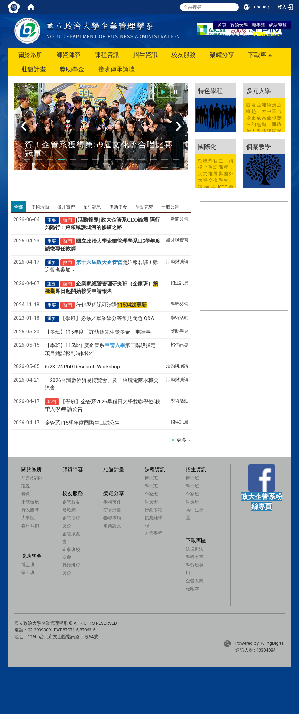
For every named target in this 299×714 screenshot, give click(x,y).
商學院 (258, 25)
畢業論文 (102, 535)
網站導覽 (278, 25)
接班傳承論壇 (116, 69)
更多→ (184, 440)
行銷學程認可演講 (111, 305)
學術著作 (102, 511)
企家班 (151, 494)
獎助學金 (72, 69)
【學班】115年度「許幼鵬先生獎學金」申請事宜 (100, 332)
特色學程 (210, 90)
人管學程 (153, 533)
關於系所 (30, 54)
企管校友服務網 (233, 34)
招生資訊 (145, 54)
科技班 (151, 502)
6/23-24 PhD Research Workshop (82, 367)
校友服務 (183, 54)
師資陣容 (68, 54)
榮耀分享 (222, 54)
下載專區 (260, 54)
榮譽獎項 (102, 527)
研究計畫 (102, 519)
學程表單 (189, 560)
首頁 (221, 25)
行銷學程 (153, 510)
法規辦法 (189, 552)
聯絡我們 (30, 525)
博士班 (151, 478)
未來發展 (30, 502)
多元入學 (258, 90)
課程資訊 (107, 54)
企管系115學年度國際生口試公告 (82, 423)
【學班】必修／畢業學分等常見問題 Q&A (107, 318)
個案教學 (258, 146)
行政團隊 (30, 510)
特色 (25, 494)
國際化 (207, 146)
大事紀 (28, 517)
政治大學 (239, 25)
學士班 (151, 486)
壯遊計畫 (33, 69)
